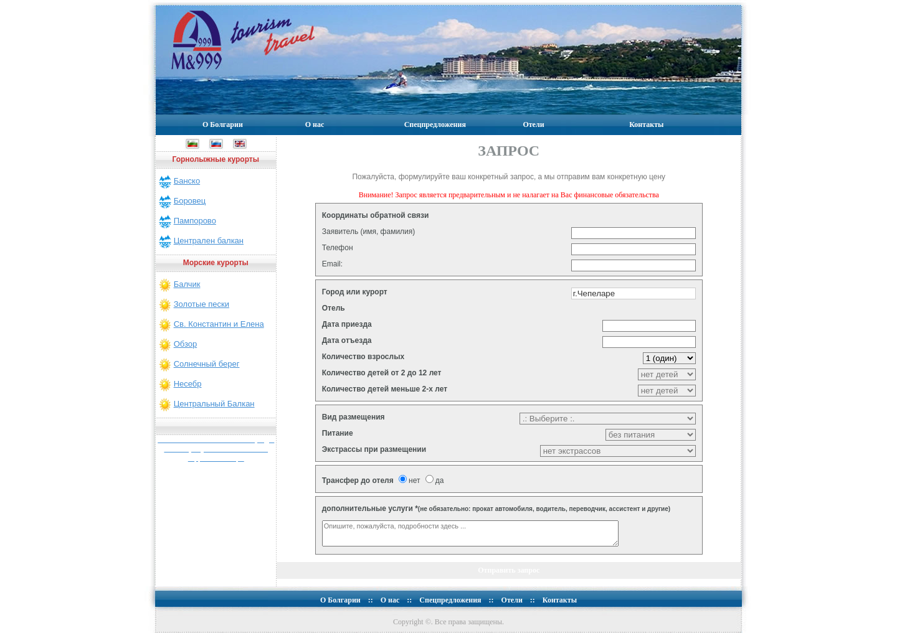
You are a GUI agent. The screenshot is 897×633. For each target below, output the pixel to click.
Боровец (190, 200)
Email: (332, 264)
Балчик (187, 284)
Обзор (185, 344)
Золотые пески (201, 304)
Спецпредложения (435, 124)
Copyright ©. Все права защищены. (448, 621)
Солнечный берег (207, 363)
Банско (187, 180)
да (434, 480)
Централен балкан (209, 240)
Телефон (337, 247)
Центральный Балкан (214, 403)
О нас (315, 124)
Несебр (188, 383)
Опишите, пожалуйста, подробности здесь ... (470, 533)
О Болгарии (222, 124)
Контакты (646, 124)
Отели (533, 124)
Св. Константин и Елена (219, 324)
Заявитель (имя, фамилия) (368, 231)
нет (409, 480)
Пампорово (195, 220)
